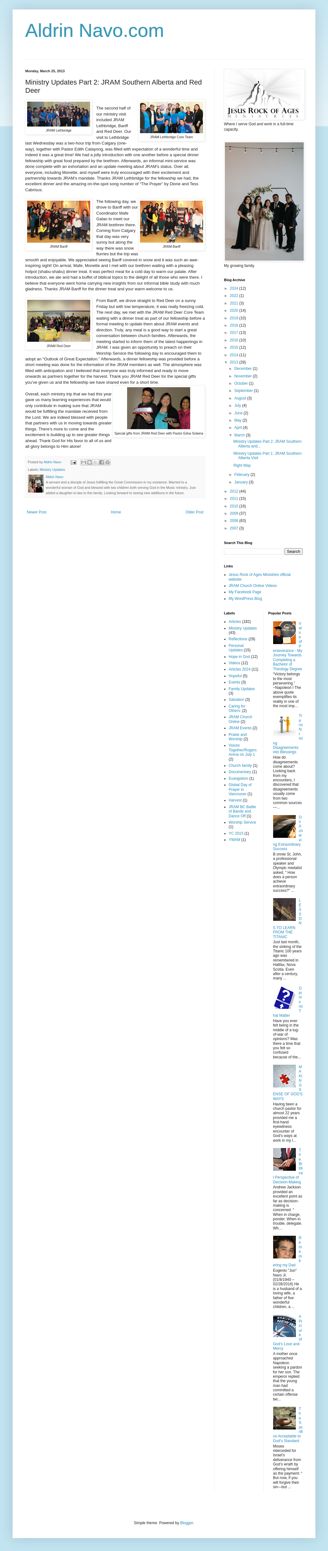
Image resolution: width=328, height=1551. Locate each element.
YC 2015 (236, 833)
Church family (240, 765)
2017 (234, 332)
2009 (234, 513)
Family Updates (242, 689)
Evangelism (238, 778)
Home (116, 512)
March (240, 435)
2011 (234, 498)
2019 (234, 318)
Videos (234, 663)
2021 (234, 303)
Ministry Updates (52, 469)
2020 (234, 310)
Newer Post (36, 512)
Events (234, 682)
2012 (234, 491)
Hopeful (235, 676)
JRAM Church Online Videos (253, 585)
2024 (234, 288)
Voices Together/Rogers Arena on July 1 (243, 750)
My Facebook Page (245, 592)
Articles (235, 621)
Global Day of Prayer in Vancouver (240, 789)
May (238, 420)
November (243, 376)
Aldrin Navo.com (94, 30)
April (238, 427)
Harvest (235, 800)
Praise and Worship (238, 736)
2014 (234, 355)
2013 (234, 362)
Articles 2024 (239, 669)
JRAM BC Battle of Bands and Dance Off (242, 811)
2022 (234, 295)
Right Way (242, 465)
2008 (234, 520)
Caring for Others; (237, 708)
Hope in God (239, 656)
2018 (234, 325)
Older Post (194, 512)
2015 (234, 347)
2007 (234, 528)
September (244, 390)
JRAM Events (240, 728)
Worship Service (242, 822)
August (240, 398)
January (241, 482)
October (241, 383)
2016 (234, 340)
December (243, 368)
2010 (234, 506)
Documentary (240, 772)
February (242, 474)
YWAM (234, 840)
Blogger (186, 1523)
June (238, 413)
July (238, 405)
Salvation (236, 699)
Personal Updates (236, 647)
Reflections (238, 639)
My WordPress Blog (245, 598)
